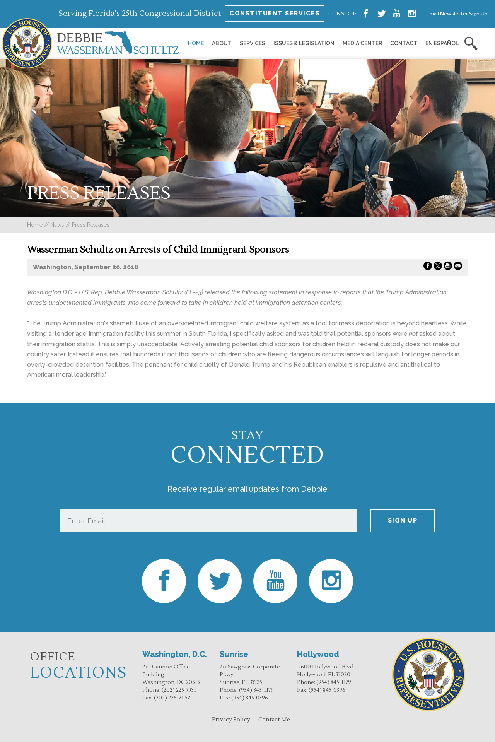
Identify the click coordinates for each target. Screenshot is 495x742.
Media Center (362, 43)
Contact (403, 43)
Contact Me (274, 719)
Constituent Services (274, 13)
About (222, 43)
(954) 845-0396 (249, 697)
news (57, 225)
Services (252, 43)
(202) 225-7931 (179, 690)
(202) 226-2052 (172, 697)
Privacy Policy (231, 719)
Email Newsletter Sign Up (457, 13)
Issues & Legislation (304, 43)
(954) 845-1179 (256, 690)
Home (196, 43)
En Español (442, 43)
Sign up (403, 520)
